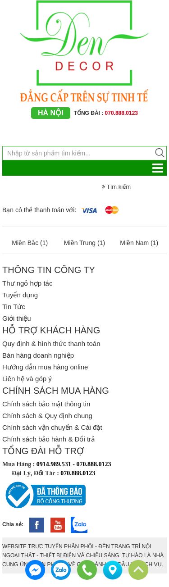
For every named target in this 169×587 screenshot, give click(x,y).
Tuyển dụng (20, 295)
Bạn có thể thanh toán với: (39, 210)
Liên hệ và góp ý (27, 378)
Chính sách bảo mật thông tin (46, 404)
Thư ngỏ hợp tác (27, 283)
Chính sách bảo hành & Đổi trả (48, 439)
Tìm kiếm (116, 186)
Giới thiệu (16, 318)
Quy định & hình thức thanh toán (51, 343)
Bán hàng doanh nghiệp (38, 355)
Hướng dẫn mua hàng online (45, 367)
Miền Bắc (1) (30, 242)
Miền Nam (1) (139, 242)
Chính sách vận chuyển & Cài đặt (52, 427)
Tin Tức (13, 306)
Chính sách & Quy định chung (47, 415)
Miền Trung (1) (84, 242)
